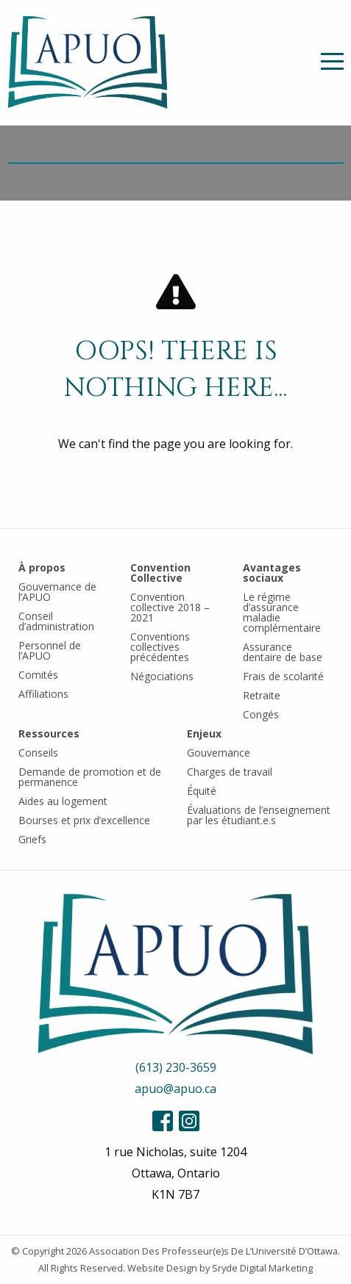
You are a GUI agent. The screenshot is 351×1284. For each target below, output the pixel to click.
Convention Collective (160, 572)
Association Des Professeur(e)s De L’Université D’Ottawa (213, 1251)
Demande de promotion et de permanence (89, 777)
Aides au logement (62, 801)
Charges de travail (229, 772)
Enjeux (204, 733)
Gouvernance (218, 753)
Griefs (32, 839)
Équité (201, 791)
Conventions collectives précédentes (160, 647)
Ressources (48, 733)
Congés (261, 714)
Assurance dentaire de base (282, 652)
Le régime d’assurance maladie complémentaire (282, 612)
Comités (38, 675)
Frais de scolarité (283, 676)
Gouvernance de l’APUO (57, 592)
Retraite (261, 695)
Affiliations (43, 694)
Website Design (162, 1267)
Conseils (38, 753)
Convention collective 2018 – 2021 (170, 607)
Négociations (162, 676)
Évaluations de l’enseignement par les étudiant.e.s (258, 815)
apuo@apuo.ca (175, 1089)
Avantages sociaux (272, 572)
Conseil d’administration (56, 621)
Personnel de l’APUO (49, 650)
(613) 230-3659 (175, 1067)
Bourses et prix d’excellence (84, 820)
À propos (41, 567)
